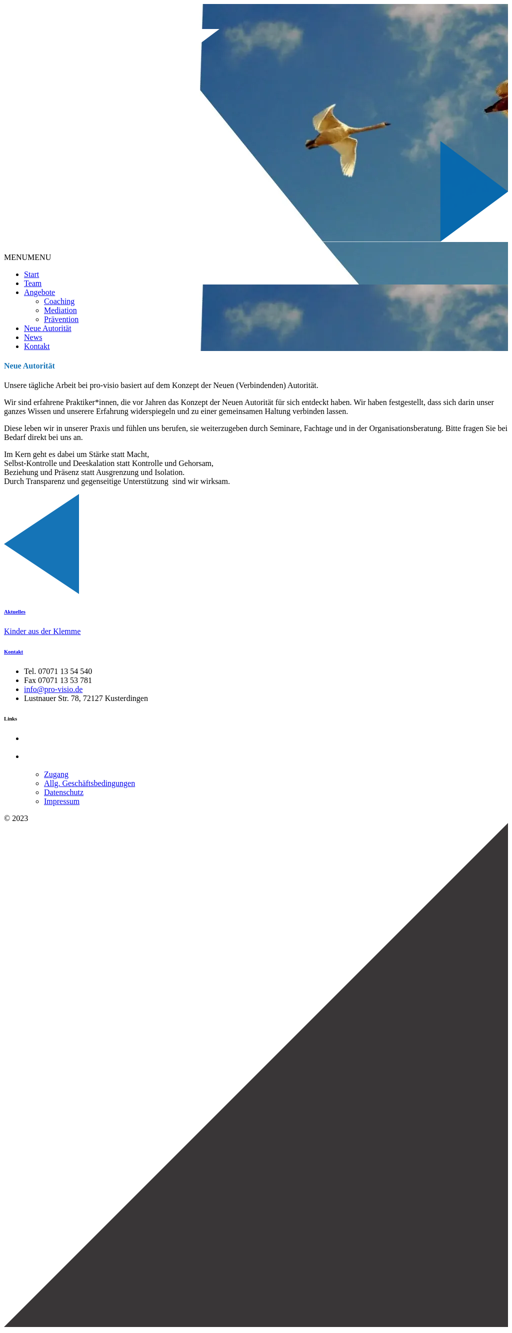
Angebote (39, 292)
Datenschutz (64, 792)
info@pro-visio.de (53, 689)
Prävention (61, 319)
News (33, 337)
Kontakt (37, 346)
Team (33, 283)
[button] (27, 257)
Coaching (59, 301)
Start (31, 274)
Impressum (62, 801)
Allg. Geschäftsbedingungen (89, 783)
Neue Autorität (48, 328)
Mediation (60, 310)
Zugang (56, 774)
